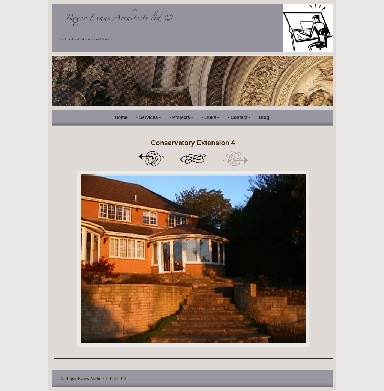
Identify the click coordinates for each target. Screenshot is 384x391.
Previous (151, 159)
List (193, 159)
